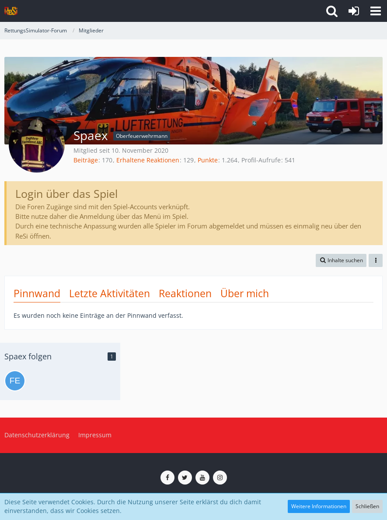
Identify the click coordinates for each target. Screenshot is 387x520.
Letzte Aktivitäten (109, 293)
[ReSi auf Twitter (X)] (185, 478)
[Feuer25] (14, 380)
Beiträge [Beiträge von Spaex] (85, 160)
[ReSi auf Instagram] (220, 478)
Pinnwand (37, 293)
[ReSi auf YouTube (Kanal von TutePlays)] (202, 478)
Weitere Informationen (318, 506)
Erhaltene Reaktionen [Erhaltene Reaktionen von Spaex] (147, 160)
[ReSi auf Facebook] (167, 478)
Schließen (367, 506)
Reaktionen (185, 293)
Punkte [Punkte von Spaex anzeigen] (208, 160)
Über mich (244, 293)
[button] (375, 11)
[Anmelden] (354, 11)
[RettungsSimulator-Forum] (11, 11)
